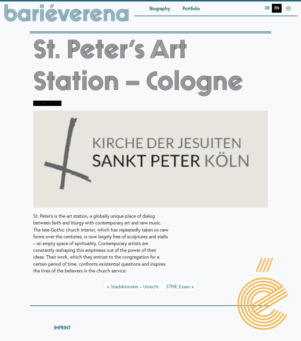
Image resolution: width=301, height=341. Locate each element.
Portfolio (191, 8)
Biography (159, 8)
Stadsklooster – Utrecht (135, 286)
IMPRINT (62, 328)
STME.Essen (178, 286)
